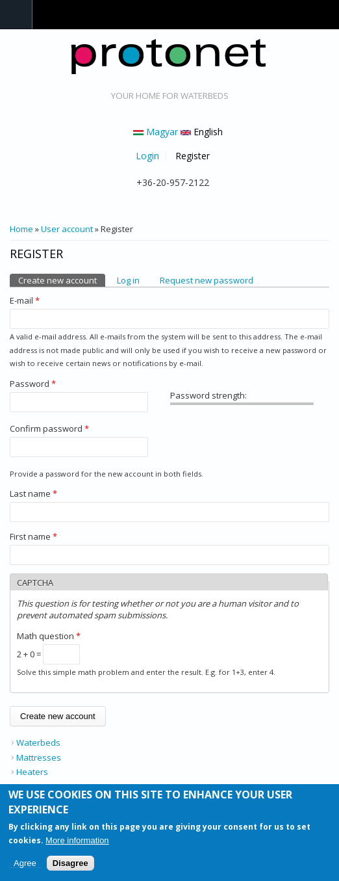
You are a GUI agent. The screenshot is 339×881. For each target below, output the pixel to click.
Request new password (206, 280)
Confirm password (49, 428)
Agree (25, 865)
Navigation (16, 14)
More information (77, 843)
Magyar (155, 131)
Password (33, 383)
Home (21, 229)
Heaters (32, 772)
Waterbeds (38, 742)
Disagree (70, 866)
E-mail (25, 300)
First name (33, 536)
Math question (49, 636)
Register (192, 156)
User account (67, 229)
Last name (33, 493)
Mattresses (38, 757)
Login (147, 156)
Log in (128, 280)
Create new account (61, 280)
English (202, 131)
